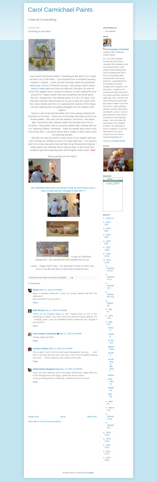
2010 (108, 457)
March (111, 408)
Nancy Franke (38, 88)
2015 (108, 260)
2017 (108, 247)
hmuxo (36, 290)
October (110, 285)
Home (63, 417)
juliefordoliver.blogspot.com (46, 369)
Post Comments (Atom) (50, 421)
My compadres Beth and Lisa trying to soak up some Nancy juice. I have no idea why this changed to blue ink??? (63, 202)
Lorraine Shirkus (41, 348)
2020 (108, 228)
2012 (108, 445)
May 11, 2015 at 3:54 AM (51, 290)
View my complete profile (114, 141)
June (111, 315)
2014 (108, 432)
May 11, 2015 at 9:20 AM (70, 334)
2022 (108, 218)
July (110, 309)
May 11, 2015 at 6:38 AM (56, 310)
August (110, 303)
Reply (35, 302)
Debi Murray (38, 310)
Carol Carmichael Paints (60, 9)
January (110, 425)
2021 (108, 222)
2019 (108, 235)
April (111, 401)
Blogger (90, 472)
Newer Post (33, 417)
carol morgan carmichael (44, 334)
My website (111, 31)
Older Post (92, 417)
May (110, 322)
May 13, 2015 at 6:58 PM (71, 369)
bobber (111, 375)
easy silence (111, 381)
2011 (108, 451)
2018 (108, 241)
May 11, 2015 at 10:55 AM (60, 348)
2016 (108, 254)
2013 (108, 439)
